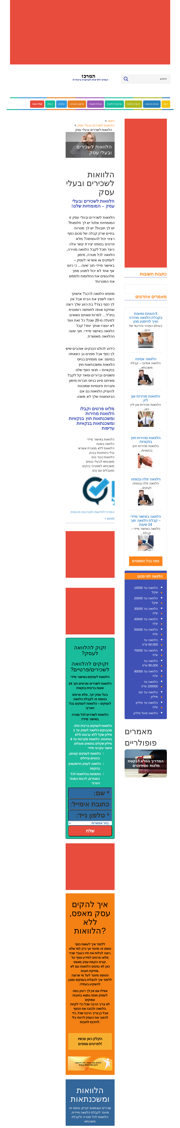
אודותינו (61, 104)
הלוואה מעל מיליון (145, 713)
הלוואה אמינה (145, 359)
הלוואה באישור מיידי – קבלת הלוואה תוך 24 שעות (145, 520)
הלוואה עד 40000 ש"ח (146, 621)
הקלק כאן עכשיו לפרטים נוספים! (90, 1041)
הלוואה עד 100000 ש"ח (149, 684)
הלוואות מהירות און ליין (145, 398)
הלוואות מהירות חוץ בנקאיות (146, 440)
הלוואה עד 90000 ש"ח (146, 674)
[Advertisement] (90, 32)
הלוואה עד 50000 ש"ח (146, 632)
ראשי (166, 104)
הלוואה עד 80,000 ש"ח (150, 663)
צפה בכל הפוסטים (146, 561)
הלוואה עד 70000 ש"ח (146, 653)
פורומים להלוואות (114, 104)
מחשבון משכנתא (77, 104)
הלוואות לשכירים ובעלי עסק (96, 125)
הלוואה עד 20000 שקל (146, 600)
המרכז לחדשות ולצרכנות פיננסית (93, 512)
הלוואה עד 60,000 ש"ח (150, 642)
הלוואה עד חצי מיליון (148, 694)
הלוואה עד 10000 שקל (146, 590)
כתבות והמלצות (133, 104)
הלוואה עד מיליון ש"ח (147, 705)
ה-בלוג (50, 104)
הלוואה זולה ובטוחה (145, 479)
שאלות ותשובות (95, 104)
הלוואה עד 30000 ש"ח (146, 611)
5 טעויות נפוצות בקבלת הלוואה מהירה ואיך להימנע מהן (145, 317)
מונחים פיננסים (151, 104)
